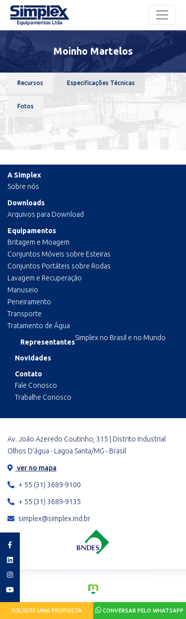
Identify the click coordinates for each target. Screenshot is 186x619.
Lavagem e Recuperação (44, 278)
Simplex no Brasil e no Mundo (120, 338)
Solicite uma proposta (46, 611)
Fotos (25, 106)
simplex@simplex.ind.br (48, 519)
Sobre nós (23, 186)
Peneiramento (29, 302)
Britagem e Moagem (38, 242)
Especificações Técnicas (101, 83)
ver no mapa (32, 468)
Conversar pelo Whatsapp (139, 610)
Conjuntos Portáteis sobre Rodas (59, 266)
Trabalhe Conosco (43, 397)
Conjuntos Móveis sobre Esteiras (59, 254)
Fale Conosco (36, 385)
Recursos (30, 83)
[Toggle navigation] (162, 15)
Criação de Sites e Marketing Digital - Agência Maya (93, 589)
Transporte (24, 314)
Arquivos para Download (45, 214)
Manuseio (22, 290)
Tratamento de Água (38, 326)
